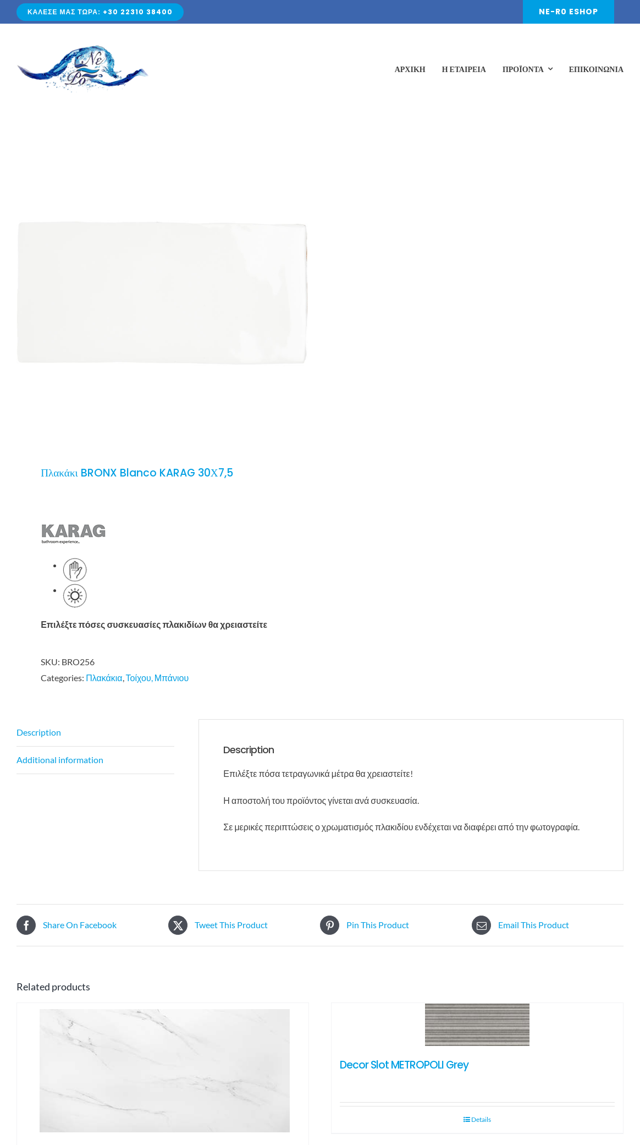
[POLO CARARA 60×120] (162, 1069)
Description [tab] (38, 732)
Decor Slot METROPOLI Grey (404, 1065)
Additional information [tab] (59, 759)
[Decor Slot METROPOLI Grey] (477, 1025)
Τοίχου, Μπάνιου (157, 677)
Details (481, 1119)
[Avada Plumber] (82, 50)
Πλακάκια (104, 677)
